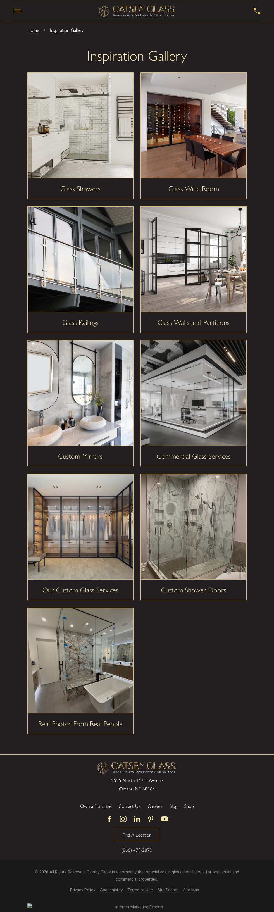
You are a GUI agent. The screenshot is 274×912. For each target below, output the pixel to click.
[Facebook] (109, 819)
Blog (173, 806)
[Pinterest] (150, 819)
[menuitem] (82, 890)
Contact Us (129, 806)
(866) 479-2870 (136, 849)
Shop (189, 806)
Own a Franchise (95, 806)
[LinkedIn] (137, 819)
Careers (154, 806)
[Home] (137, 11)
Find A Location (137, 834)
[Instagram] (123, 819)
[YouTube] (164, 819)
